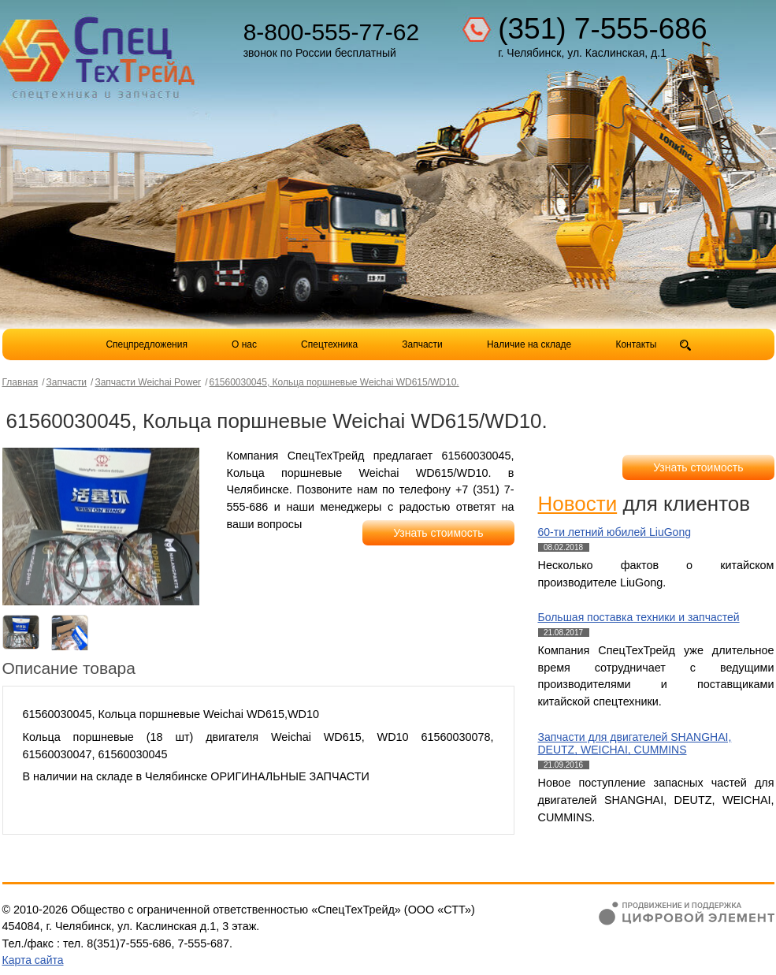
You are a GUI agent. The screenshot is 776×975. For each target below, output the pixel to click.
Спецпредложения (147, 344)
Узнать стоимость (438, 533)
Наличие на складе (529, 344)
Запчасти (423, 344)
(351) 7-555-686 (602, 29)
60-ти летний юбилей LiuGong (614, 532)
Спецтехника (329, 344)
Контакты (635, 344)
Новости (578, 503)
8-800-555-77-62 (331, 32)
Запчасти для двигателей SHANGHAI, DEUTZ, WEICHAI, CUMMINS (635, 744)
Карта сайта (33, 960)
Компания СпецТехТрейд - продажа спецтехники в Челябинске (98, 52)
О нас (244, 344)
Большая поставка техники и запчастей (639, 617)
